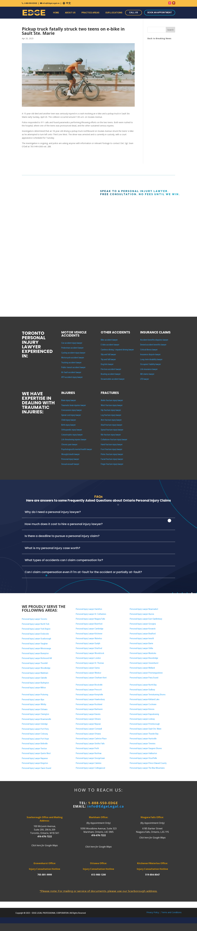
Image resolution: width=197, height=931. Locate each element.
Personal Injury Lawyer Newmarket (144, 609)
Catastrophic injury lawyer (72, 434)
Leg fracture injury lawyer (111, 415)
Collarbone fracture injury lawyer (114, 439)
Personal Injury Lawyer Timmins (142, 743)
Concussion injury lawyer (71, 410)
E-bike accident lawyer (110, 344)
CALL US (133, 12)
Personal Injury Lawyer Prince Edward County (148, 763)
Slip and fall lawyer (108, 354)
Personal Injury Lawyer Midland (142, 668)
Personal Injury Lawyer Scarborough (36, 638)
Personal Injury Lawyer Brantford (89, 624)
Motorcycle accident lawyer (72, 357)
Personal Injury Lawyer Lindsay (142, 719)
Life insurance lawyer (149, 369)
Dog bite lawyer (107, 364)
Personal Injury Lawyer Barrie (141, 643)
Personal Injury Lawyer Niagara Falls (90, 619)
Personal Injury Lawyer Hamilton (89, 609)
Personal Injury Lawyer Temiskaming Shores (147, 694)
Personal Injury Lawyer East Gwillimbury (146, 619)
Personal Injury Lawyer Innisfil (142, 638)
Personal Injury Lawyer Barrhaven (89, 709)
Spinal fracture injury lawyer (112, 429)
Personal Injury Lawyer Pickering (35, 694)
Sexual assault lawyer (70, 464)
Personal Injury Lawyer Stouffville (143, 758)
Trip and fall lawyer (108, 359)
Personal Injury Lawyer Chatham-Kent (91, 677)
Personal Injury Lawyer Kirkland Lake (144, 699)
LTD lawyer (144, 379)
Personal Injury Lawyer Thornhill (35, 663)
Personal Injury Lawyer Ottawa (88, 733)
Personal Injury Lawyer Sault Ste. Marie (145, 729)
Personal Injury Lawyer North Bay (143, 684)
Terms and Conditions (171, 912)
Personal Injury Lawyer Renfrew (88, 753)
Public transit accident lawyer (73, 367)
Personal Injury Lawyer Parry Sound (144, 677)
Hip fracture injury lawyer (111, 410)
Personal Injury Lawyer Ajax (33, 699)
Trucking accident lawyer (71, 362)
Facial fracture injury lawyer (112, 459)
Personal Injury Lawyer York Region (36, 629)
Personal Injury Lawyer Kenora (142, 709)
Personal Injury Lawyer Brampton (35, 653)
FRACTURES (110, 393)
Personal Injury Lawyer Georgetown (90, 758)
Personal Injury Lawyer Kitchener (89, 633)
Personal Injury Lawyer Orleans (88, 719)
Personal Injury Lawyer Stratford (89, 648)
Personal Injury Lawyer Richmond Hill (37, 658)
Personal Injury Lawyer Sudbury (142, 689)
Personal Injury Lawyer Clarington (35, 714)
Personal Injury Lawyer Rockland (89, 704)
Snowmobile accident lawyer (112, 379)
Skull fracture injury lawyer (111, 425)
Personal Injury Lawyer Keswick (143, 628)
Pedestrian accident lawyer (72, 347)
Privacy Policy (152, 912)
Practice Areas (90, 13)
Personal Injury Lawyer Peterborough (145, 724)
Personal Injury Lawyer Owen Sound (36, 768)
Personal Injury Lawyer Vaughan (35, 643)
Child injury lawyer (68, 420)
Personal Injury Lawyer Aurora (142, 614)
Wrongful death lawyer (70, 454)
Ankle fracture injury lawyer (112, 400)
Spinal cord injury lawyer (71, 415)
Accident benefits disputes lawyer (154, 340)
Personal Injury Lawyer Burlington (35, 682)
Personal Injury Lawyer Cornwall (89, 729)
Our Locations (113, 13)
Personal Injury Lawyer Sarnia (88, 668)
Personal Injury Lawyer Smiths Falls (90, 743)
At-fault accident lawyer (71, 372)
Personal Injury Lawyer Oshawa (34, 709)
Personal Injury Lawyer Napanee (35, 758)
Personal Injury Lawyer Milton (34, 687)
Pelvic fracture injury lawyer (112, 454)
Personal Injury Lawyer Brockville (89, 684)
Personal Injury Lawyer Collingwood (90, 768)
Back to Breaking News (159, 38)
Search (170, 29)
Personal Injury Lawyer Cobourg (35, 733)
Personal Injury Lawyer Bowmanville (36, 719)
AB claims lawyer (147, 374)
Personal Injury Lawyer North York (35, 624)
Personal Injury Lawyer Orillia (141, 648)
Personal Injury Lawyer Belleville (35, 743)
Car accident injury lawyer (71, 343)
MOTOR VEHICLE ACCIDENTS (74, 334)
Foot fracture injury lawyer (111, 449)
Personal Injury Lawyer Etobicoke (35, 634)
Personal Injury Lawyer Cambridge (89, 628)
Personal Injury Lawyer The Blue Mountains (147, 768)
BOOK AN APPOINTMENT (159, 12)
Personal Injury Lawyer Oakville (34, 678)
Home (56, 13)
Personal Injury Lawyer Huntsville (143, 738)
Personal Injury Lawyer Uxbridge (35, 724)
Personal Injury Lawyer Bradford (143, 633)
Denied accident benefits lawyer (153, 344)
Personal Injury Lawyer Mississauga (36, 648)
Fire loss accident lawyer (111, 369)
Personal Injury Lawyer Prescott (89, 689)
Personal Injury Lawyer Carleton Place (91, 738)
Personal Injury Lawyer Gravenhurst (144, 663)
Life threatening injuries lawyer (73, 439)
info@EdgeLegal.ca (50, 3)
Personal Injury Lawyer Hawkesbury (90, 699)
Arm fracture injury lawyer (111, 420)
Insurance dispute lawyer (150, 354)
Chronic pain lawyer (69, 444)
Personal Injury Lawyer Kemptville (89, 694)
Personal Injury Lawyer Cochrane (143, 704)
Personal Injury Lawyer (146, 748)
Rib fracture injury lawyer (111, 434)
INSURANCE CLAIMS (155, 332)
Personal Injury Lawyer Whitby (34, 704)
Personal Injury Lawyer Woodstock (90, 653)
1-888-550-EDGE (30, 3)
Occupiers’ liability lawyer (150, 364)
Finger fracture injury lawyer (112, 464)
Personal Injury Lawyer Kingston (35, 763)
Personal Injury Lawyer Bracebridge (144, 658)
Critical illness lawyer (149, 349)
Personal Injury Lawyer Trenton (34, 748)
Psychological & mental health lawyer (76, 449)
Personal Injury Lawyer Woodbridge (36, 668)
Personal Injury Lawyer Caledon (88, 763)
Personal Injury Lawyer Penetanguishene (146, 673)
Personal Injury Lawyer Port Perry (35, 729)
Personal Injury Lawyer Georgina (143, 624)
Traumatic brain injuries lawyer (73, 405)
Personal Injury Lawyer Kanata (88, 714)
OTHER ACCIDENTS (115, 332)
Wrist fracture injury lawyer (111, 405)
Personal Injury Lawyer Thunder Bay (144, 733)
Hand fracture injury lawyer (111, 444)
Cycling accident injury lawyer (73, 352)
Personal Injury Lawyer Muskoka (143, 653)
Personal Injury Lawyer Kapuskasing (144, 714)
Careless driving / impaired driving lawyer (117, 349)
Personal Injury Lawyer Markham (35, 673)
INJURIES (68, 393)
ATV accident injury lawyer (72, 377)
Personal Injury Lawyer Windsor (88, 673)
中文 (68, 3)
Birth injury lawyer (68, 425)
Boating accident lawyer (110, 374)
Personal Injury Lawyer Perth (87, 748)
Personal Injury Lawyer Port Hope (35, 738)
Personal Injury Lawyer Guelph (88, 643)
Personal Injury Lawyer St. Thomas (90, 663)
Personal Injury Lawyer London (88, 658)
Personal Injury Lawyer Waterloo (89, 638)
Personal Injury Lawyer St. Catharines (91, 614)
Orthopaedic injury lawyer (71, 429)
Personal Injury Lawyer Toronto (34, 619)
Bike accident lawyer (109, 340)
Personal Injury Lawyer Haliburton (143, 753)
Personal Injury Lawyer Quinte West (36, 753)
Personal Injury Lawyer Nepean (88, 724)
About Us (70, 13)
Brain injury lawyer (68, 400)
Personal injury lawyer (70, 459)
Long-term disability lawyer (151, 359)
